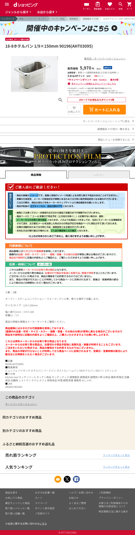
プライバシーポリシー (111, 497)
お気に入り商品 (13, 497)
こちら (43, 523)
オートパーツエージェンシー (21, 404)
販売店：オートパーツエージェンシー (105, 58)
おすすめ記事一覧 (45, 492)
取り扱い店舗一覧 (15, 513)
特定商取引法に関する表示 (113, 511)
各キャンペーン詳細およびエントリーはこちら (94, 83)
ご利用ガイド (42, 513)
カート (38, 497)
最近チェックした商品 (17, 503)
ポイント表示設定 (45, 508)
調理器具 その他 (90, 18)
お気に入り (74, 111)
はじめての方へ (77, 508)
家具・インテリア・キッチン (33, 18)
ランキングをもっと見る (116, 455)
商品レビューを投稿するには (114, 139)
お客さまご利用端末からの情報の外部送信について (113, 504)
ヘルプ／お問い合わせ (81, 492)
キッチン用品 (58, 18)
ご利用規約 (105, 492)
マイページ (41, 503)
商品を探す (11, 492)
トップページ (8, 18)
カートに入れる (104, 110)
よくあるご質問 (77, 503)
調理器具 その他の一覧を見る (113, 129)
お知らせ (74, 497)
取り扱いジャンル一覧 (17, 508)
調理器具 (73, 18)
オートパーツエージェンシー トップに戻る (106, 121)
